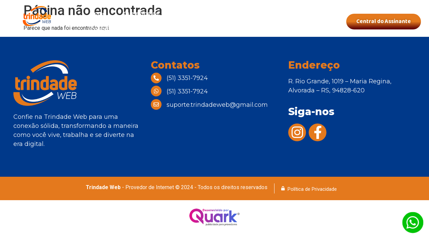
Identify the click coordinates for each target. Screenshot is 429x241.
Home (98, 13)
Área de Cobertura (259, 13)
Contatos (103, 29)
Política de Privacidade (312, 189)
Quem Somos (141, 13)
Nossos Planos (196, 13)
